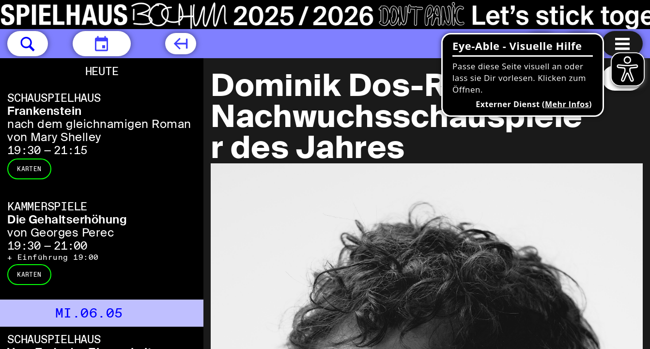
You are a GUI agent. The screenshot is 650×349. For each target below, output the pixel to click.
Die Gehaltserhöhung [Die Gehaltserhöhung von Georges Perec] (67, 219)
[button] (27, 43)
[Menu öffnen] (622, 43)
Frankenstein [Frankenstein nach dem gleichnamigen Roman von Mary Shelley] (44, 110)
